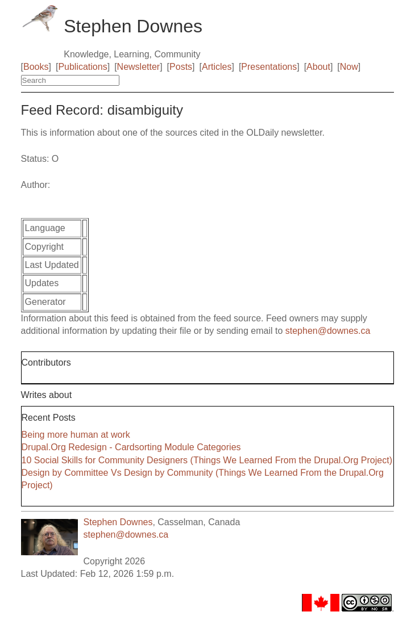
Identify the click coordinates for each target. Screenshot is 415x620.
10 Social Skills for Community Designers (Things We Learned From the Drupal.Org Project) (207, 460)
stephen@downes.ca (328, 331)
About (318, 67)
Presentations (269, 67)
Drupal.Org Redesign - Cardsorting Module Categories (131, 447)
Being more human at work (76, 434)
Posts (180, 67)
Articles (216, 67)
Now (349, 67)
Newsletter (138, 67)
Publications (82, 67)
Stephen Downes (118, 522)
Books (35, 67)
